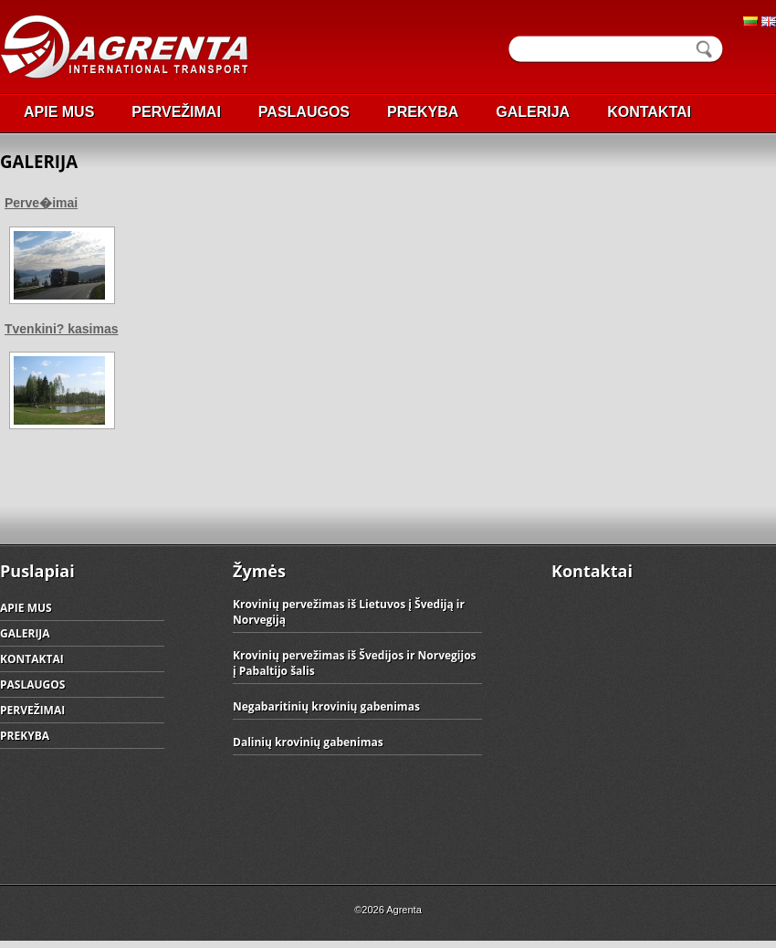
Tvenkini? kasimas (62, 328)
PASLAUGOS (304, 112)
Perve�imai (41, 202)
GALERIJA (533, 112)
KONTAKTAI (649, 112)
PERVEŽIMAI (176, 112)
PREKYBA (422, 112)
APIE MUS (59, 112)
